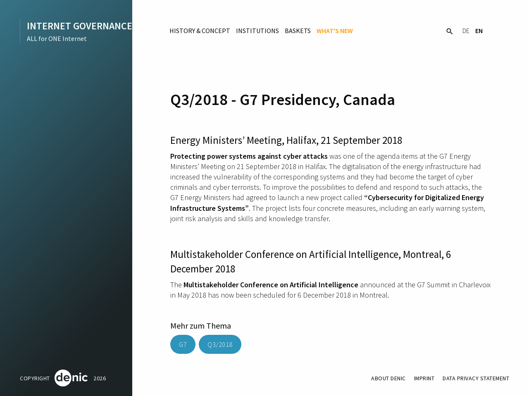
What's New (335, 30)
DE (465, 30)
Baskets (298, 30)
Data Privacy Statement (475, 378)
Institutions (257, 30)
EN (479, 30)
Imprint (423, 378)
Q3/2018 (220, 344)
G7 (183, 344)
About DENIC (387, 378)
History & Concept (199, 30)
